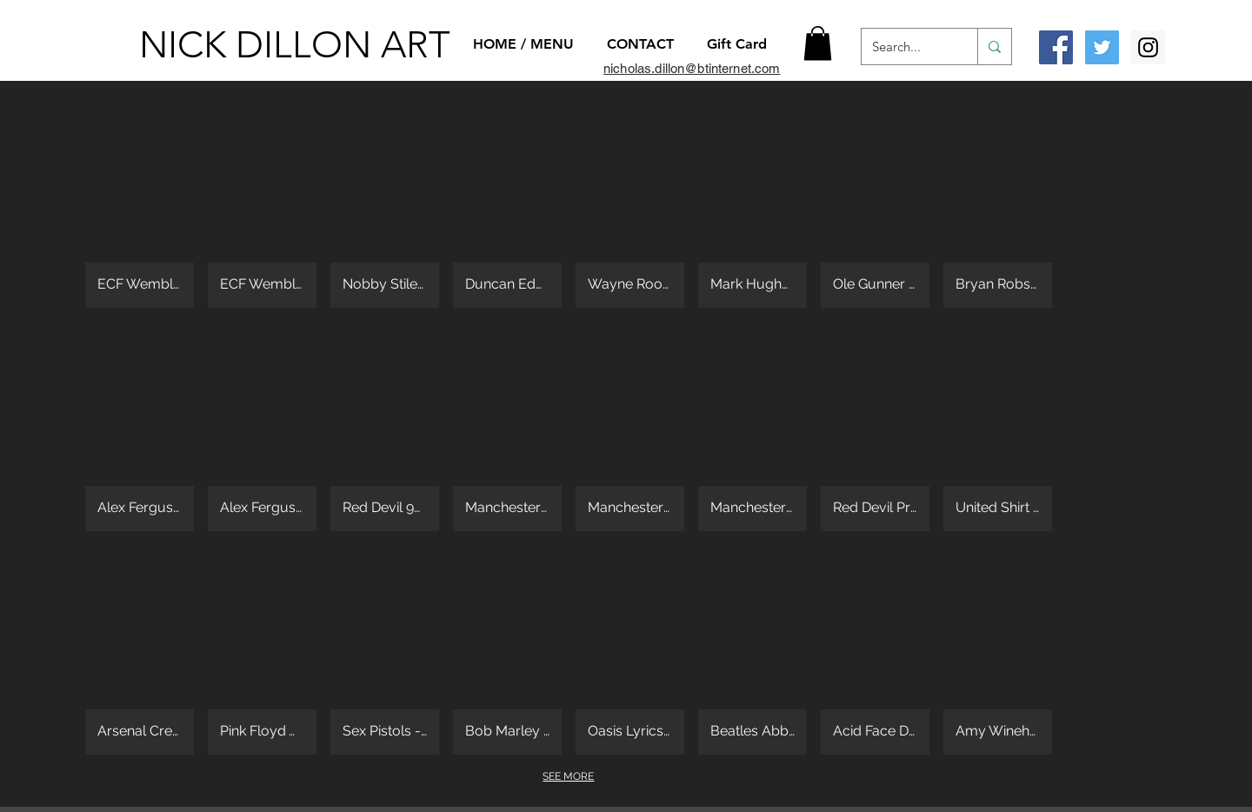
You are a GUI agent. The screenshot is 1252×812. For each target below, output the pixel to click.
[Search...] (906, 46)
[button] (817, 43)
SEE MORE (568, 776)
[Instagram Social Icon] (1148, 47)
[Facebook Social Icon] (1056, 47)
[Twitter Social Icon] (1102, 47)
